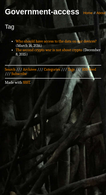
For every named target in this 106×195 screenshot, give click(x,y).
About (100, 13)
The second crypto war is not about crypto (49, 50)
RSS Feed (89, 69)
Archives (30, 69)
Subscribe (19, 74)
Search (10, 69)
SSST (26, 82)
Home (88, 13)
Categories (52, 69)
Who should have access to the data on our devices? (56, 41)
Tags (71, 69)
